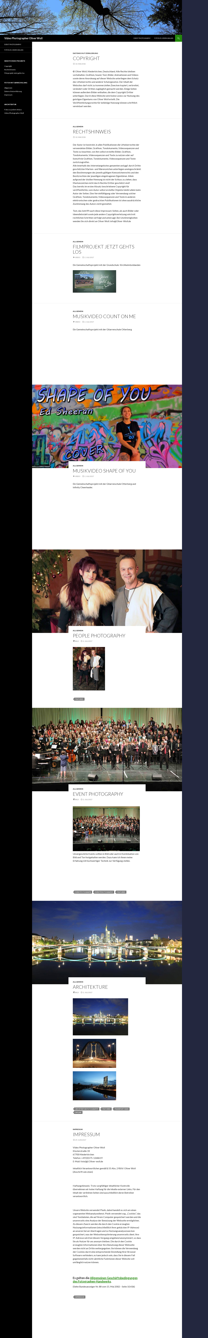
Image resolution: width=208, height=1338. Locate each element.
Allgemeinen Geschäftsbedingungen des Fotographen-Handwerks (105, 1279)
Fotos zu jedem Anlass (163, 38)
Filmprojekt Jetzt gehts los (103, 249)
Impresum (78, 1129)
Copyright (86, 58)
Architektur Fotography (86, 1109)
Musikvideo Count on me (104, 316)
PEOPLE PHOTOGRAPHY (99, 635)
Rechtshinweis (92, 131)
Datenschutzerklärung (85, 53)
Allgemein (78, 126)
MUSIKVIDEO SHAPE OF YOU (104, 471)
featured (79, 699)
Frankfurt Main (122, 1109)
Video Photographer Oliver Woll (23, 38)
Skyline (78, 1112)
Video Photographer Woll (14, 113)
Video (77, 257)
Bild (77, 641)
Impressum (86, 1134)
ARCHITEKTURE (90, 987)
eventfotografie (83, 892)
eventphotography (104, 892)
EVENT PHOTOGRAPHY (142, 38)
